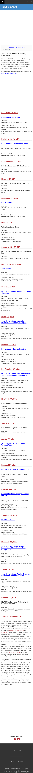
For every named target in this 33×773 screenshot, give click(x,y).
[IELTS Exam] (2, 2)
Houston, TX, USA (8, 345)
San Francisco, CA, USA (11, 162)
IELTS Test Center (8, 520)
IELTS (4, 47)
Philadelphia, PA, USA (10, 139)
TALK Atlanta (6, 269)
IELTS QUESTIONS (16, 755)
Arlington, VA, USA (9, 516)
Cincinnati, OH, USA (9, 198)
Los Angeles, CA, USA (10, 369)
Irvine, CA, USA (7, 317)
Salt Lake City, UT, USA (10, 247)
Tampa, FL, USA (7, 423)
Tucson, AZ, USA (8, 287)
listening (11, 630)
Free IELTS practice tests (8, 73)
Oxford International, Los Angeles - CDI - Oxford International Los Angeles (16, 374)
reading (17, 630)
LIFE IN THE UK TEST (16, 761)
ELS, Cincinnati (7, 202)
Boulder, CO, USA (8, 598)
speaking (4, 632)
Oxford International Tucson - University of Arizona (16, 292)
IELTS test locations (15, 652)
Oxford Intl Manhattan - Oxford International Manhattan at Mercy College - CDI (13, 547)
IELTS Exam (9, 6)
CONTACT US (16, 750)
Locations (11, 47)
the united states (20, 47)
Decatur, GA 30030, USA (11, 264)
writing (22, 630)
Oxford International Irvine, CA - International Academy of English (13, 322)
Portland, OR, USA (8, 489)
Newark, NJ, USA (8, 179)
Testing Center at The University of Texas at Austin (14, 444)
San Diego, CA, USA (9, 113)
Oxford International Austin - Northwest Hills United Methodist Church (16, 575)
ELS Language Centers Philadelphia (15, 143)
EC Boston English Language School (15, 469)
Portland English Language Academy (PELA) (15, 494)
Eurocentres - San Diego (10, 117)
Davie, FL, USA (7, 223)
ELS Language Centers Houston (13, 349)
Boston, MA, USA (8, 465)
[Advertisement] (16, 28)
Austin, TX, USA (7, 439)
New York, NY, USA (9, 399)
